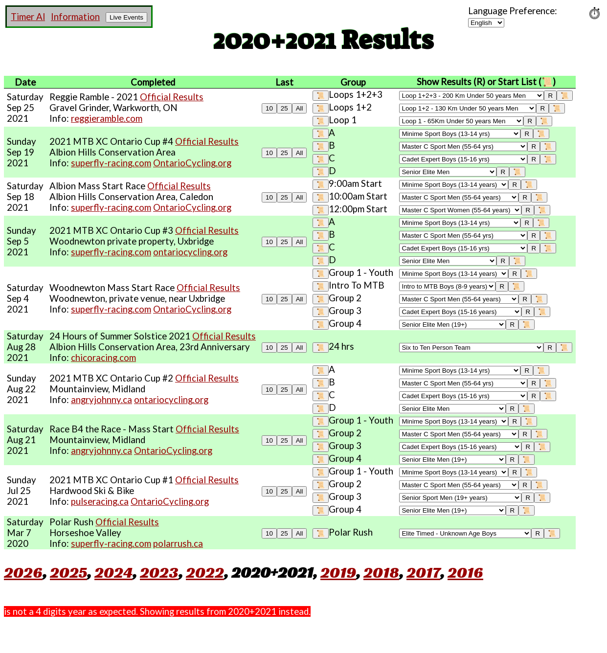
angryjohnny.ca (101, 399)
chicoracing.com (103, 357)
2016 (465, 572)
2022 (205, 572)
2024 (113, 572)
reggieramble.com (106, 118)
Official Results (171, 96)
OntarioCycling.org (192, 163)
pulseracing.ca (100, 501)
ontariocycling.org (190, 252)
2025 (68, 572)
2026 (23, 572)
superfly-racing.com (111, 163)
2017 (423, 572)
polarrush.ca (178, 543)
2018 (381, 572)
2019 (338, 572)
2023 (159, 572)
